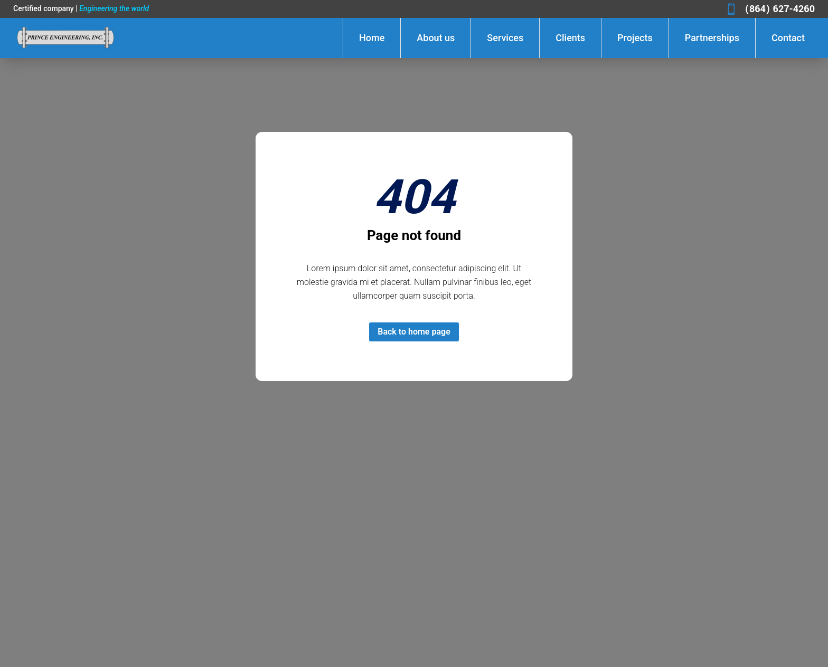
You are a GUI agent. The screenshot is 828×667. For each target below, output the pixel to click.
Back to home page (414, 332)
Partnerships (712, 37)
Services (505, 37)
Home (371, 37)
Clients (570, 37)
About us (436, 37)
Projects (635, 37)
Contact (788, 37)
